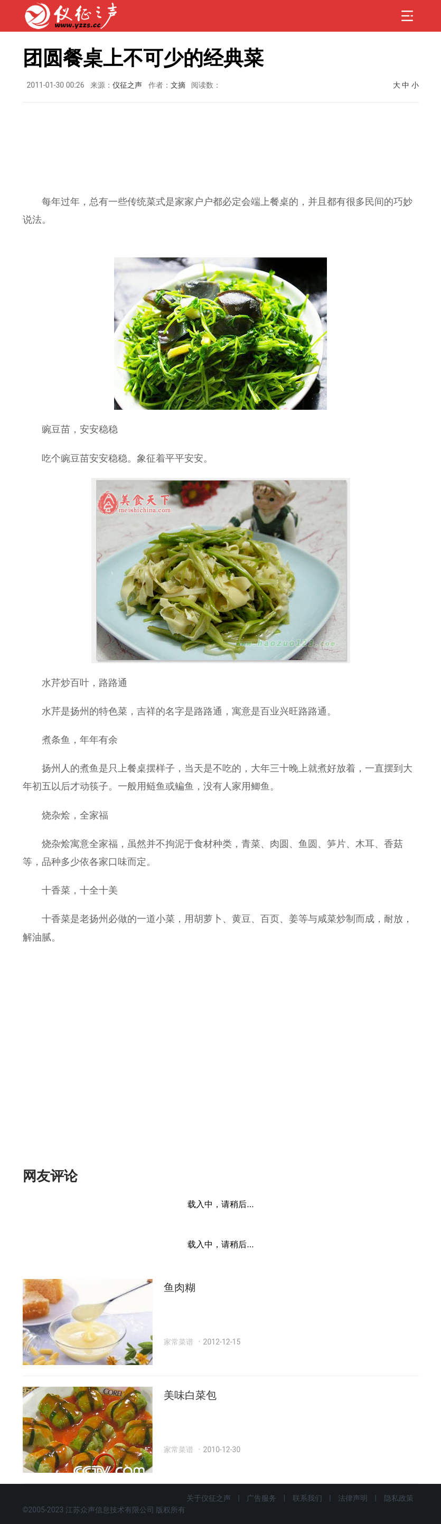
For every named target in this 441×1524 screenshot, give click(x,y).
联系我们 (307, 1498)
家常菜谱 (178, 1342)
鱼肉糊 (179, 1287)
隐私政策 (399, 1498)
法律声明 (353, 1498)
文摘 (178, 85)
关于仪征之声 (208, 1498)
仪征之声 (127, 85)
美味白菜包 (190, 1395)
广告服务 (261, 1498)
